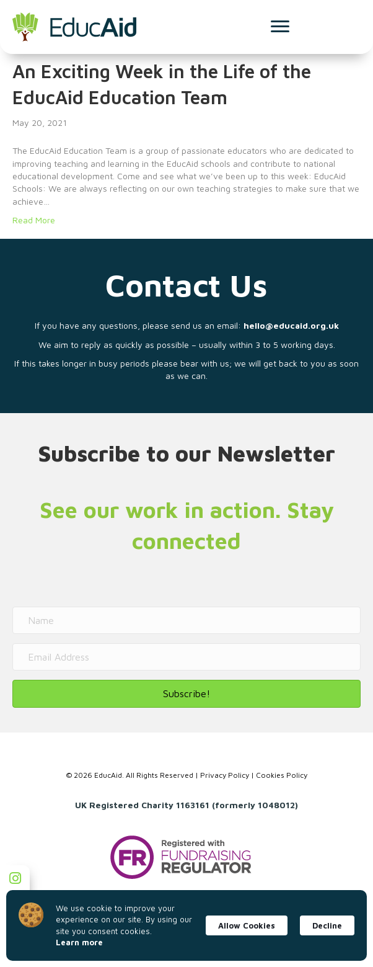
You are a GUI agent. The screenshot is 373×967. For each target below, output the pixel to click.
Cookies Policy (281, 775)
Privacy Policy (224, 775)
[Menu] (280, 26)
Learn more (79, 942)
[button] (186, 694)
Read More (33, 220)
